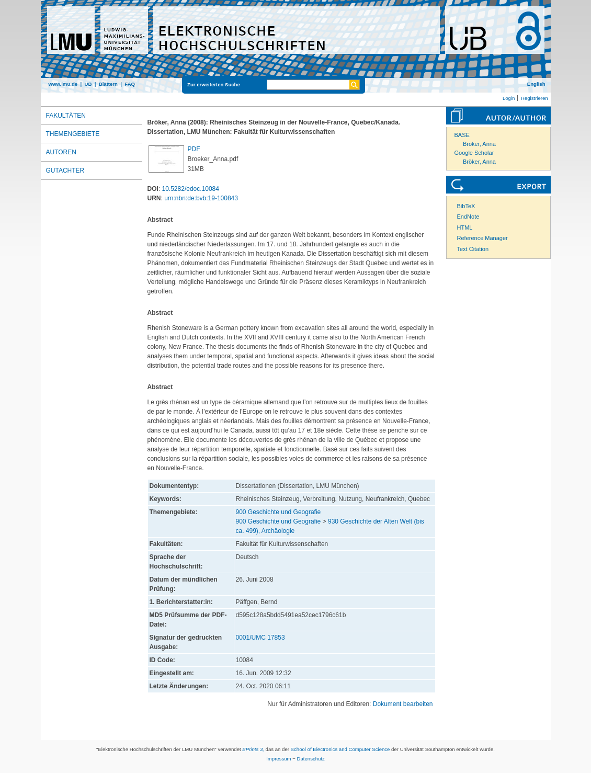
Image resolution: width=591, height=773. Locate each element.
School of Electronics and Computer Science (340, 749)
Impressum (278, 758)
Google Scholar (474, 153)
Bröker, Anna (479, 144)
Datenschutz (311, 758)
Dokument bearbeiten (403, 704)
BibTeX (466, 206)
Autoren (61, 152)
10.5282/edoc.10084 (190, 188)
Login (509, 98)
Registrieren (534, 98)
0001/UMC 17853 (260, 637)
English (536, 84)
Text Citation (473, 249)
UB (88, 84)
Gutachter (65, 170)
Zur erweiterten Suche (213, 84)
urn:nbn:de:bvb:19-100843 (201, 198)
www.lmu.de (63, 84)
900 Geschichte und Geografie (278, 512)
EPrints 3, (253, 749)
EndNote (468, 216)
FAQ (129, 84)
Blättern (108, 84)
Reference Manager (482, 238)
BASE (462, 135)
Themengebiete (73, 134)
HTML (465, 227)
